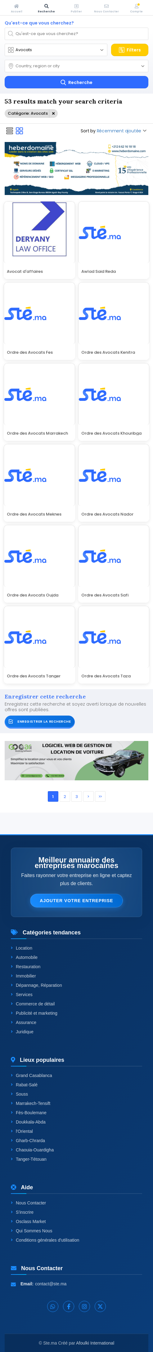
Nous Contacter (28, 1202)
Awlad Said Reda (98, 270)
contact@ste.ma (50, 1283)
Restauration (25, 966)
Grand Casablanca (31, 1075)
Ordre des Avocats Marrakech (37, 432)
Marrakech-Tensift (30, 1103)
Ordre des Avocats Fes (30, 351)
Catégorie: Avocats (28, 113)
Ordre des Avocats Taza (106, 675)
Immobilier (23, 975)
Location (21, 948)
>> (99, 797)
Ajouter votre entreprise (76, 900)
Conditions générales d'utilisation (45, 1240)
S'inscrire (22, 1212)
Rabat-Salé (24, 1084)
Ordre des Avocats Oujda (32, 594)
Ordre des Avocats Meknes (34, 513)
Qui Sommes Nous (31, 1230)
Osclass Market (28, 1221)
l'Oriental (22, 1131)
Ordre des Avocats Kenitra (108, 351)
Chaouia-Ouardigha (32, 1149)
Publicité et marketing (34, 1013)
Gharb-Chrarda (28, 1140)
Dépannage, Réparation (36, 985)
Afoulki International (95, 1343)
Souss (19, 1094)
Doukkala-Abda (28, 1121)
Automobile (24, 957)
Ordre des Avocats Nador (107, 513)
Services (22, 994)
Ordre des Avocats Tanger (34, 675)
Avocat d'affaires (25, 270)
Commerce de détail (33, 1003)
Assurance (23, 1022)
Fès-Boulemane (29, 1112)
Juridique (22, 1031)
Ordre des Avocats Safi (104, 594)
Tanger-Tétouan (29, 1159)
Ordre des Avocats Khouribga (111, 432)
